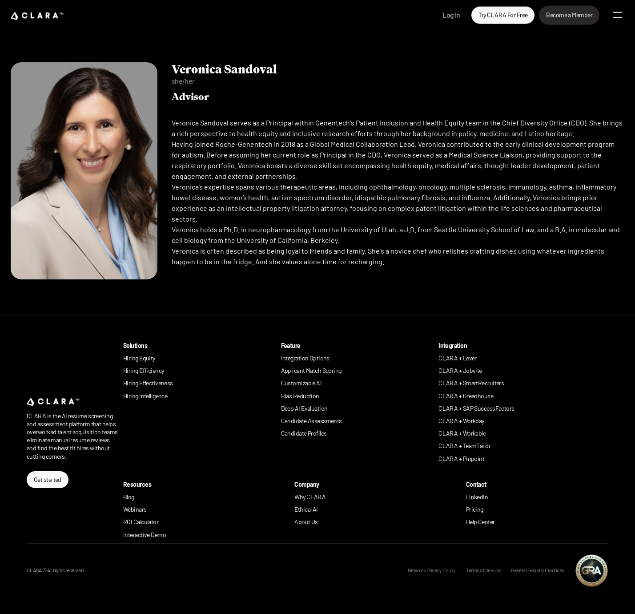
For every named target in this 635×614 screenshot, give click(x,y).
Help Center (480, 521)
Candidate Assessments (311, 420)
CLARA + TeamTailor (464, 445)
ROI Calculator (140, 521)
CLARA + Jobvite (460, 370)
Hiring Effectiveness (148, 383)
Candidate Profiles (304, 433)
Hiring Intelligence (145, 396)
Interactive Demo (144, 534)
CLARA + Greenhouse (465, 396)
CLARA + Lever (457, 358)
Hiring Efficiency (143, 370)
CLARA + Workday (461, 420)
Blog (128, 497)
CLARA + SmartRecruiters (471, 383)
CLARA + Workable (462, 433)
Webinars (135, 509)
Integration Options (305, 358)
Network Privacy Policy (431, 570)
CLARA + (450, 458)
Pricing (474, 509)
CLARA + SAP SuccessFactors (476, 408)
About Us (306, 521)
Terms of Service (483, 570)
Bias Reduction (300, 396)
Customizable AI (301, 383)
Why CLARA (310, 497)
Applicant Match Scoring (311, 370)
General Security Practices (537, 570)
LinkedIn (477, 497)
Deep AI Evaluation (304, 408)
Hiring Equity (139, 358)
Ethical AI (306, 509)
